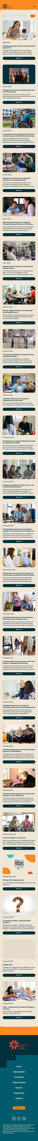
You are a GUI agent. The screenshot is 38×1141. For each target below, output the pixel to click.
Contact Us (19, 1098)
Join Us (19, 1066)
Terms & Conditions (19, 1082)
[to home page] (7, 6)
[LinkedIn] (24, 1119)
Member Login (19, 1107)
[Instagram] (14, 1119)
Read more (19, 58)
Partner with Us (19, 1093)
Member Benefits (19, 1072)
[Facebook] (19, 1119)
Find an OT (19, 1087)
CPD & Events (19, 1077)
